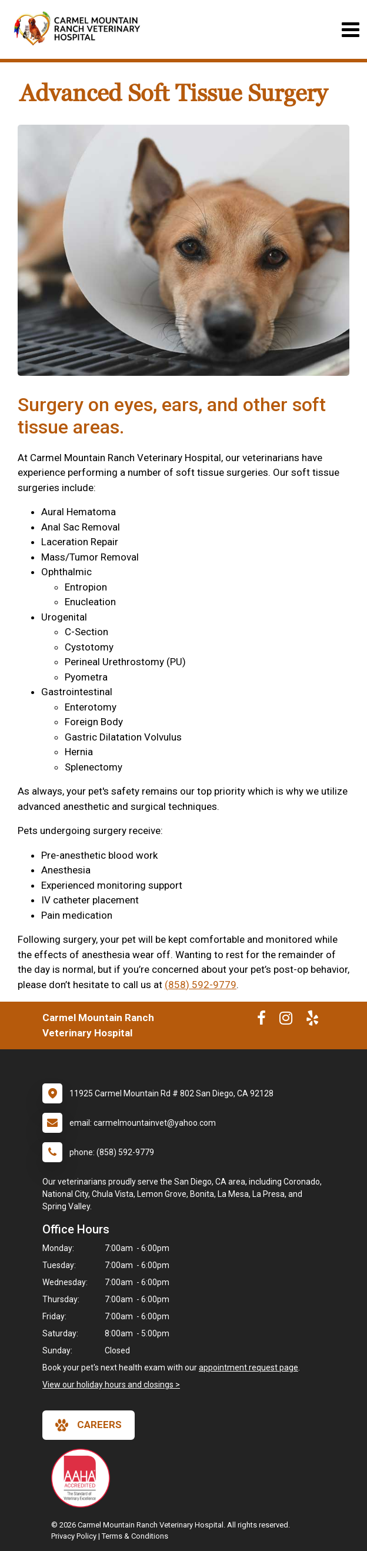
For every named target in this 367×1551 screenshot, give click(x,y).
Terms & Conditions (135, 1536)
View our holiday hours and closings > (111, 1384)
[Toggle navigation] (350, 29)
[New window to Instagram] (285, 1020)
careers (88, 1425)
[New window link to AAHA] (83, 1478)
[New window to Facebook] (261, 1020)
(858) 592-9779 (200, 984)
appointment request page (248, 1367)
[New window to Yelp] (312, 1020)
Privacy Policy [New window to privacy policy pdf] (73, 1536)
